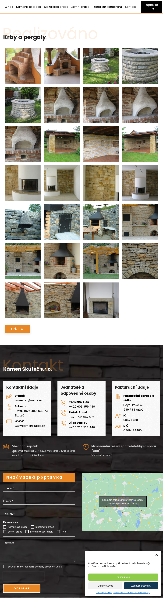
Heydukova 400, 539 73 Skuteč (31, 413)
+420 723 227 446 (82, 427)
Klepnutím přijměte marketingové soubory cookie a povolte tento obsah (122, 502)
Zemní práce (80, 7)
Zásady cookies (104, 592)
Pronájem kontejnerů (107, 7)
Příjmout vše (123, 577)
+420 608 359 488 (82, 407)
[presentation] (23, 576)
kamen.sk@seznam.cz (30, 400)
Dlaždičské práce (56, 7)
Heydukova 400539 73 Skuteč (134, 407)
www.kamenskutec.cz (30, 426)
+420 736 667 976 (82, 417)
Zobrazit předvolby (141, 585)
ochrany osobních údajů (48, 566)
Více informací (101, 455)
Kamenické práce (28, 7)
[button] (156, 554)
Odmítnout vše (105, 585)
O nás (9, 7)
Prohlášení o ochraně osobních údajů (131, 592)
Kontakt (130, 7)
